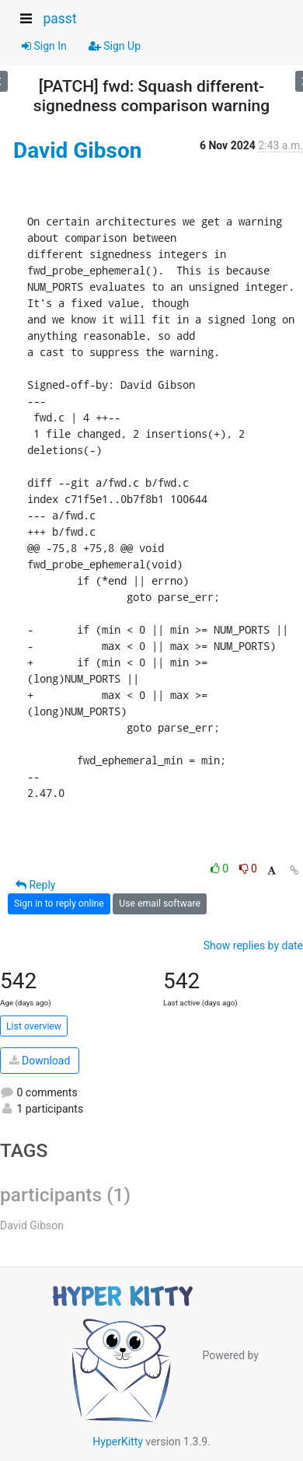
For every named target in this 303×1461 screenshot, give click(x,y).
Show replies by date (253, 945)
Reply (35, 885)
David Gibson (77, 150)
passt (59, 18)
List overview (33, 1026)
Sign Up (115, 46)
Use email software (159, 903)
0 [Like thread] (221, 868)
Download (40, 1060)
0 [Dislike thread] (248, 868)
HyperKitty (117, 1441)
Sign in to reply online (59, 903)
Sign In (44, 46)
